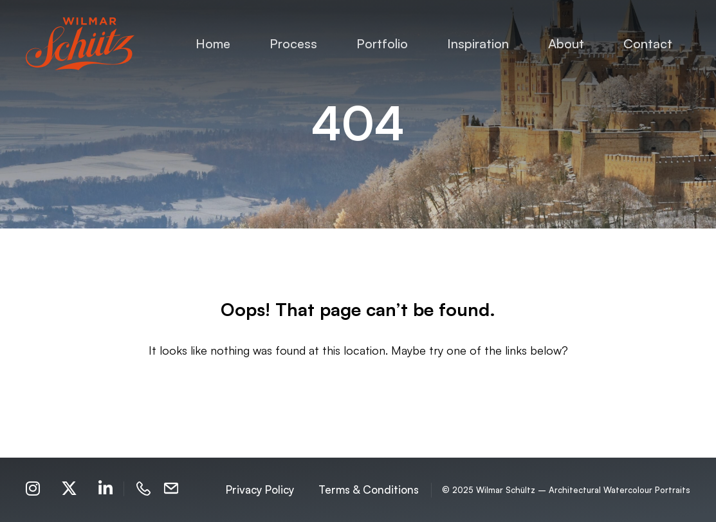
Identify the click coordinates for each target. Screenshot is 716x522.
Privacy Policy (260, 489)
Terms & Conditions (368, 489)
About (566, 43)
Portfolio (382, 43)
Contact (647, 43)
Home (213, 43)
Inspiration (478, 43)
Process (293, 43)
